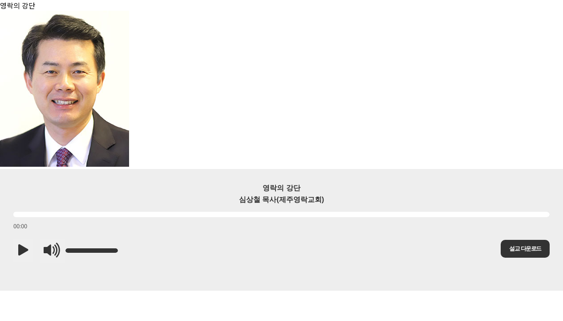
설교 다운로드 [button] (525, 248)
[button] (23, 250)
